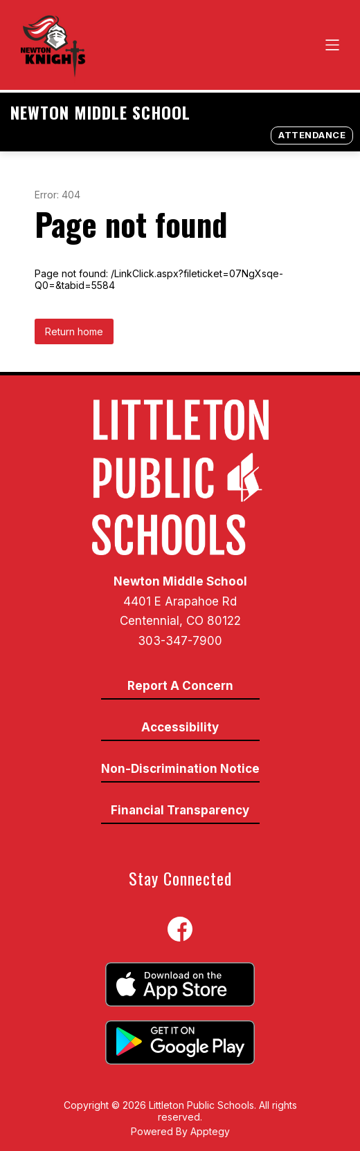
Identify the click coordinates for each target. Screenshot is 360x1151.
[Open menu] (332, 45)
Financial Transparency (180, 810)
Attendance (311, 134)
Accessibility (180, 727)
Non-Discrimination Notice (180, 769)
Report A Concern (180, 686)
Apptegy (210, 1131)
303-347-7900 (180, 641)
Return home (74, 331)
